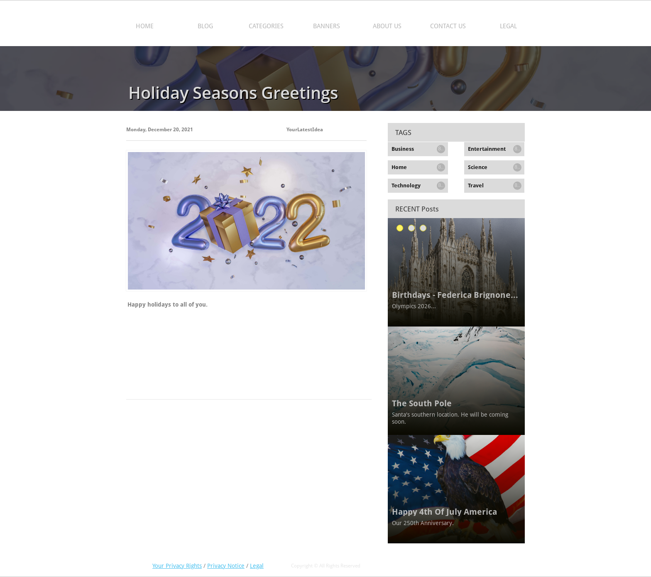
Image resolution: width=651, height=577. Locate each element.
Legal (257, 565)
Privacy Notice (226, 565)
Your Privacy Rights (177, 565)
